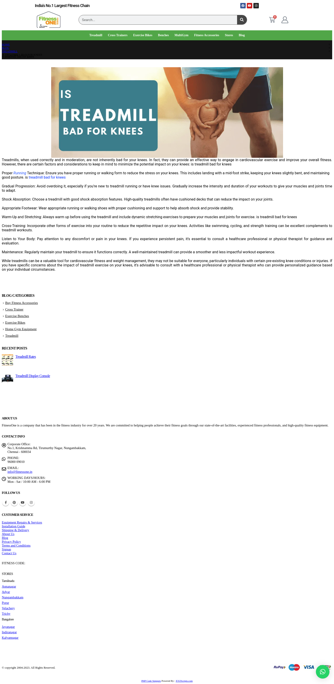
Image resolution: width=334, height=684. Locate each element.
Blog (242, 35)
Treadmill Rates (25, 357)
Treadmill (95, 35)
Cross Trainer (14, 309)
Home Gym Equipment (21, 329)
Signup (6, 549)
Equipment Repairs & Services (22, 522)
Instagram (31, 502)
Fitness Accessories (206, 35)
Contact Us (9, 553)
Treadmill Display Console (32, 376)
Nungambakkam (12, 597)
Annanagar (9, 586)
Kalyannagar (10, 637)
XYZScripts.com (184, 680)
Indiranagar (9, 632)
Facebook (5, 502)
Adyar (6, 592)
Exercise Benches (17, 316)
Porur (5, 603)
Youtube (22, 502)
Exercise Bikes (142, 35)
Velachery (8, 608)
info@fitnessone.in (19, 472)
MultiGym (182, 35)
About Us (8, 534)
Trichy (6, 613)
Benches (163, 35)
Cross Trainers (117, 35)
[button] (322, 672)
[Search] (242, 19)
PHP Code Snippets (151, 680)
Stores (229, 35)
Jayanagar (8, 627)
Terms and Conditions (16, 545)
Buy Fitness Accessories (21, 303)
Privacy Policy (11, 541)
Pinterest (14, 502)
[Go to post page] (7, 364)
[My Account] (285, 20)
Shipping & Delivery (15, 530)
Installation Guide (13, 526)
